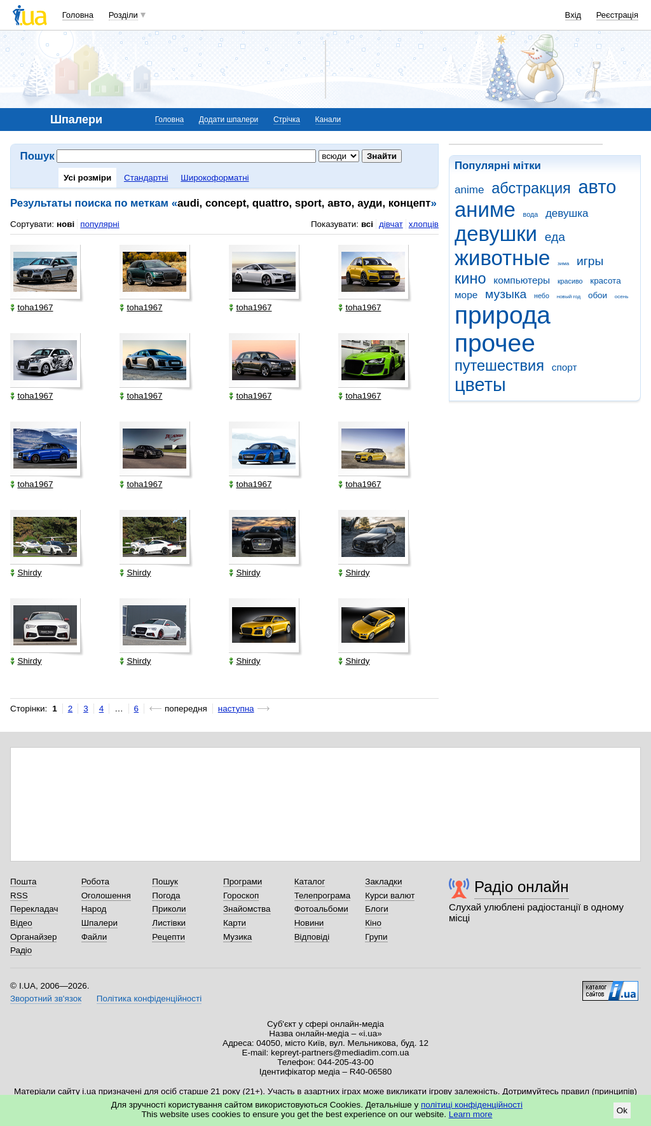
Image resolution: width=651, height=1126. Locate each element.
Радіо (21, 950)
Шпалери (99, 923)
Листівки (169, 923)
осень (622, 296)
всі (367, 224)
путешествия (499, 365)
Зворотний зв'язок (45, 998)
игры (590, 261)
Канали (328, 119)
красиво (570, 281)
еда (555, 237)
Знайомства (247, 909)
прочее (495, 343)
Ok (622, 1110)
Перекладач (34, 909)
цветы (480, 384)
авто (598, 187)
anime (469, 190)
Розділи (123, 15)
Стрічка (286, 119)
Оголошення (106, 895)
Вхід (573, 15)
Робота (95, 881)
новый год (568, 296)
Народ (94, 909)
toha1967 (31, 307)
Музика (237, 937)
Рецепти (168, 937)
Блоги (376, 909)
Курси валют (390, 895)
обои (597, 295)
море (466, 294)
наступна (236, 708)
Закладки (383, 881)
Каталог (310, 881)
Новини (309, 923)
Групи (376, 937)
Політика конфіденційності (149, 998)
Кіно (373, 923)
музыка (505, 294)
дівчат (391, 224)
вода (530, 214)
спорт (564, 367)
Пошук (165, 881)
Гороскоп (241, 895)
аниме (485, 209)
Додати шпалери (228, 119)
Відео (21, 923)
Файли (94, 937)
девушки (496, 233)
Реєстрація (617, 15)
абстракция (531, 188)
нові (65, 224)
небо (541, 295)
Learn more (471, 1114)
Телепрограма (322, 895)
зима (563, 263)
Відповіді (312, 937)
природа (503, 315)
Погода (166, 895)
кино (470, 278)
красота (605, 280)
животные (502, 258)
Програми (242, 881)
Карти (234, 923)
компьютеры (521, 280)
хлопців (424, 224)
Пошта (23, 881)
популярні (99, 224)
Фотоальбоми (321, 909)
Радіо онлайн (521, 886)
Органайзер (33, 937)
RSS (19, 895)
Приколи (169, 909)
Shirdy (25, 572)
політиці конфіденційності (472, 1104)
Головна (77, 15)
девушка (567, 213)
